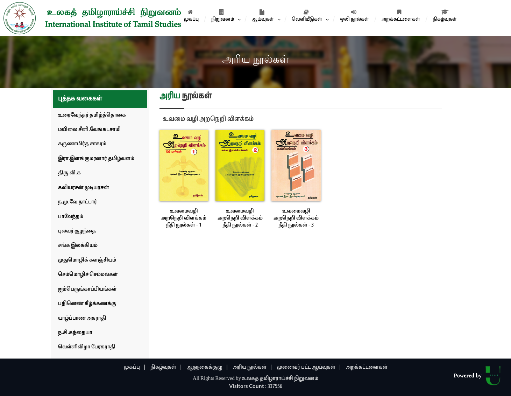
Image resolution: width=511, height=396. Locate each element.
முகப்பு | (135, 367)
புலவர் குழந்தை (77, 231)
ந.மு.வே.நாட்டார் (77, 202)
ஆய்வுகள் (263, 15)
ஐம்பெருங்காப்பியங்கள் (87, 289)
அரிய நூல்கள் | (252, 367)
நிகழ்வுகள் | (166, 367)
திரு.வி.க (69, 173)
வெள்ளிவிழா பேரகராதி (86, 347)
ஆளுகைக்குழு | (207, 367)
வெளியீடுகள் (307, 15)
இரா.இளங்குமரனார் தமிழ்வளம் (96, 158)
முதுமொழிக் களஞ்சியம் (87, 260)
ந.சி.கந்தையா (75, 332)
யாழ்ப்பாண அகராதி (82, 318)
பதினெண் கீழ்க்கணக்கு (87, 303)
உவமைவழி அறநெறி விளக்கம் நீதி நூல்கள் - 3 (296, 218)
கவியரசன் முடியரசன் (83, 188)
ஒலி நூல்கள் (354, 15)
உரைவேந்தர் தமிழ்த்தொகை (92, 115)
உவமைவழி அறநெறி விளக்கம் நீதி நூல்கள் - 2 (240, 218)
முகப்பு (191, 15)
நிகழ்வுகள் (445, 15)
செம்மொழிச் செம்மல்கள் (88, 274)
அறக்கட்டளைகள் (401, 15)
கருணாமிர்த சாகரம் (82, 144)
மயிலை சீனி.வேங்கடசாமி (89, 129)
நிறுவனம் (222, 15)
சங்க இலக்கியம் (78, 245)
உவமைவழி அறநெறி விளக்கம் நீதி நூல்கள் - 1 (183, 218)
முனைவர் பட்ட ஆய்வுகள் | (309, 367)
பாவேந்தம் (70, 217)
